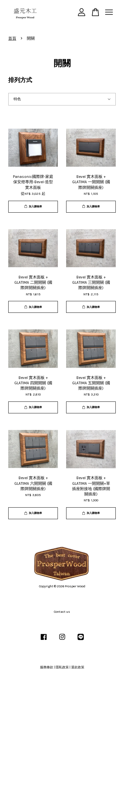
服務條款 (46, 667)
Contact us (62, 612)
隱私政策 (62, 667)
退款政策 (77, 667)
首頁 (12, 38)
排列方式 (20, 80)
